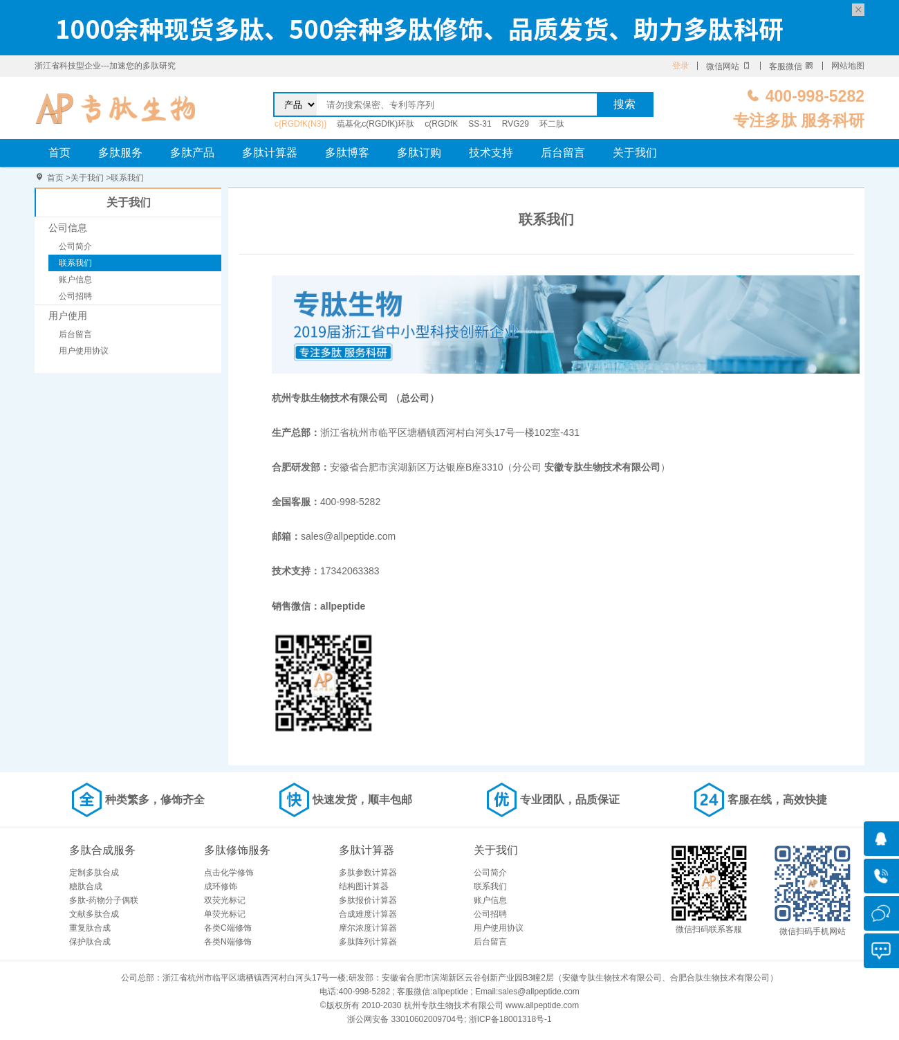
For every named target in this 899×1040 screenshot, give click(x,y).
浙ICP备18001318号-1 (510, 1019)
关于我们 (635, 152)
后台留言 (563, 152)
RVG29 (515, 124)
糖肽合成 (85, 886)
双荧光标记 (224, 900)
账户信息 (75, 279)
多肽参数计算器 (368, 872)
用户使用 (67, 315)
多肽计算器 (269, 152)
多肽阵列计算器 (368, 942)
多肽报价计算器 (368, 900)
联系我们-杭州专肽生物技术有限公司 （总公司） (116, 108)
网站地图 (847, 66)
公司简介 (75, 246)
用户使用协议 (84, 351)
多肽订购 (419, 152)
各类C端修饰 (228, 928)
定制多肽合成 (94, 872)
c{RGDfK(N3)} (300, 124)
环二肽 (551, 124)
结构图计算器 (364, 886)
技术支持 (491, 152)
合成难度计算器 (368, 914)
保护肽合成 (90, 942)
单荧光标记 (224, 914)
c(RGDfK (441, 124)
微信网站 (728, 66)
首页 (59, 152)
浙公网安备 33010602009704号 (405, 1019)
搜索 (624, 104)
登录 (680, 66)
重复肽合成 (90, 928)
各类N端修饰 (228, 942)
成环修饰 (220, 886)
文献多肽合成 (94, 914)
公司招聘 (75, 296)
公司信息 (67, 227)
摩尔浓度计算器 (368, 928)
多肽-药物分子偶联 (103, 900)
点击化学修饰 (229, 872)
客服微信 (791, 66)
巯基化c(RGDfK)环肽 (375, 124)
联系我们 (127, 178)
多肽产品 (192, 152)
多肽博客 (347, 152)
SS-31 (479, 124)
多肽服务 (120, 152)
